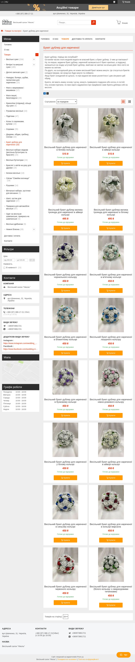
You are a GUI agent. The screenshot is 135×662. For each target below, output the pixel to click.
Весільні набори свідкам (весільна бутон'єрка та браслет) (17, 152)
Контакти (100, 39)
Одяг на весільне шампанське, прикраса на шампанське (17, 216)
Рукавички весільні (14, 111)
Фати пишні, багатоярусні (11, 96)
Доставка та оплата (82, 39)
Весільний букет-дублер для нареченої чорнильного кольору (65, 275)
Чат (123, 655)
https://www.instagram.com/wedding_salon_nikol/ (20, 343)
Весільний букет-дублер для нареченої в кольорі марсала (111, 525)
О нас (55, 39)
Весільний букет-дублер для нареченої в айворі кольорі (111, 148)
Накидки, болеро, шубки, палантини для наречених (17, 80)
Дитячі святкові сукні (15, 72)
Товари (65, 39)
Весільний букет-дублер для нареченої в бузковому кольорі (65, 400)
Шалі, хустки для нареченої (13, 199)
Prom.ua (80, 657)
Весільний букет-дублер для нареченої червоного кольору (65, 587)
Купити (67, 163)
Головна (45, 39)
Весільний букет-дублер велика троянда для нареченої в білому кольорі (110, 212)
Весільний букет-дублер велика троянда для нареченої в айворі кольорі (65, 212)
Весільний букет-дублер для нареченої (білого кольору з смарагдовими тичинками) (111, 589)
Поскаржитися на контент (67, 659)
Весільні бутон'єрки (14, 160)
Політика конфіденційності (88, 659)
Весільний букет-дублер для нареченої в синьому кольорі (65, 525)
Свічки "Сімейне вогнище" (17, 178)
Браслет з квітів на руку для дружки (18, 166)
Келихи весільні (13, 173)
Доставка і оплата (12, 236)
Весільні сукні (12, 59)
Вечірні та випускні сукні (14, 65)
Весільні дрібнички (14, 224)
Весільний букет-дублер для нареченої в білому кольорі (65, 148)
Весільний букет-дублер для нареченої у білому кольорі (65, 463)
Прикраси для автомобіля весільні (17, 207)
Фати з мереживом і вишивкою (15, 89)
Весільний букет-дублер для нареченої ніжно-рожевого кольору (111, 400)
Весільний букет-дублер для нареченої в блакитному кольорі (65, 338)
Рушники (10, 185)
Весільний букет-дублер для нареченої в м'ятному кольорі (111, 275)
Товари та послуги (13, 31)
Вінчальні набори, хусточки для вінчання (18, 192)
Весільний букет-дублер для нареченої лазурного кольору (111, 338)
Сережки (10, 129)
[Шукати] (93, 22)
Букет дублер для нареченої (14, 143)
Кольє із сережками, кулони (15, 122)
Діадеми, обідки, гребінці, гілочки (17, 135)
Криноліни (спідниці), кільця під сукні (18, 104)
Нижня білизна (12, 229)
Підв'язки (10, 116)
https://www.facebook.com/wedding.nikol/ (20, 349)
